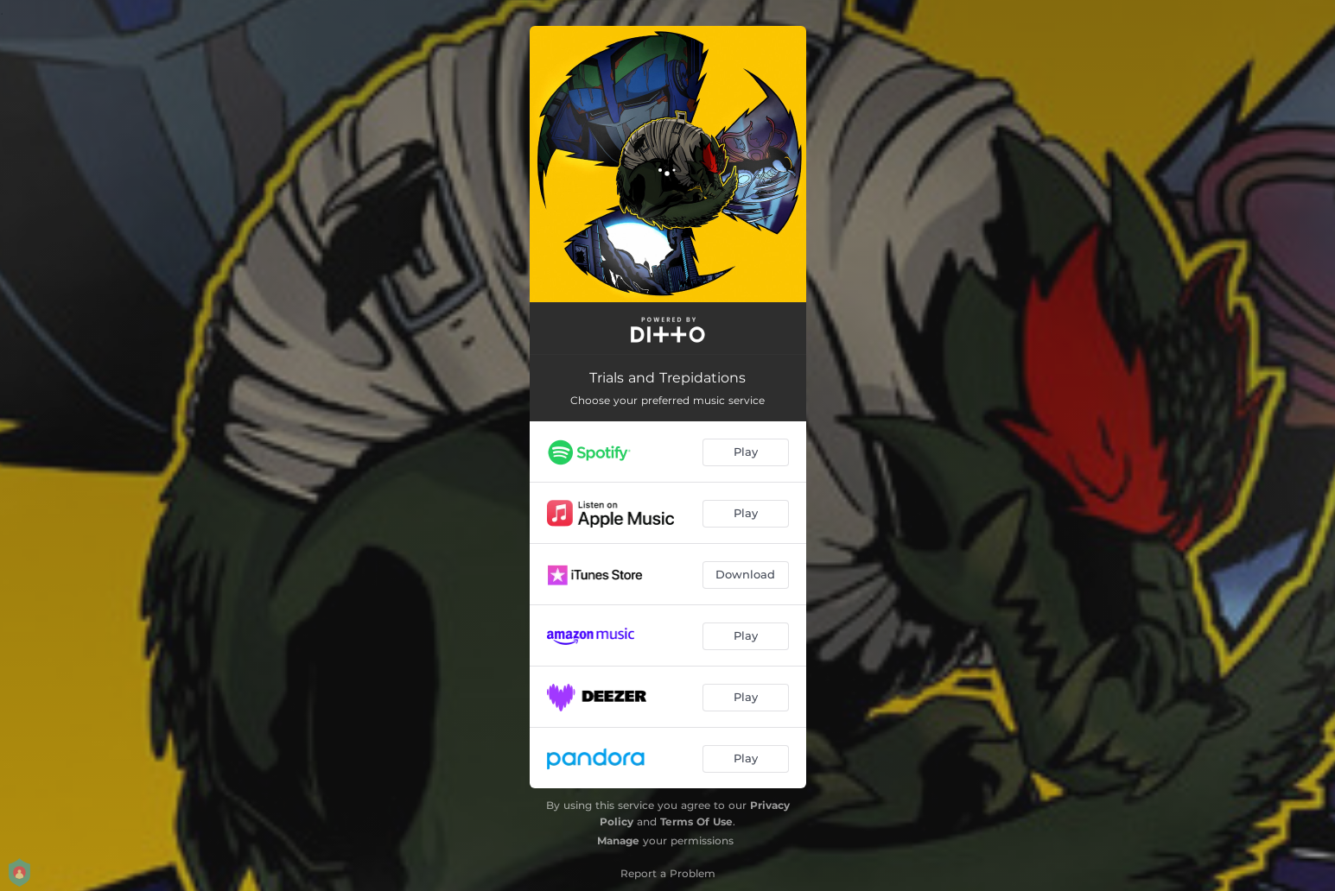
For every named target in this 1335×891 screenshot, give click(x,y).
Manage (618, 840)
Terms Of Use (696, 821)
